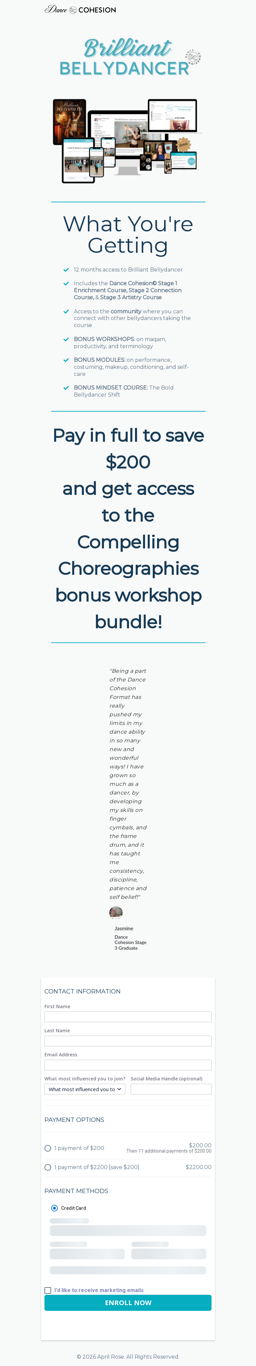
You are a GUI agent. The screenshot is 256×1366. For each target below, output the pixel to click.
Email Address (60, 1055)
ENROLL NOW (128, 1302)
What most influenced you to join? (84, 1079)
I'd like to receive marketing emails (99, 1290)
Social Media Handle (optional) (166, 1079)
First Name (57, 1007)
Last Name (57, 1031)
